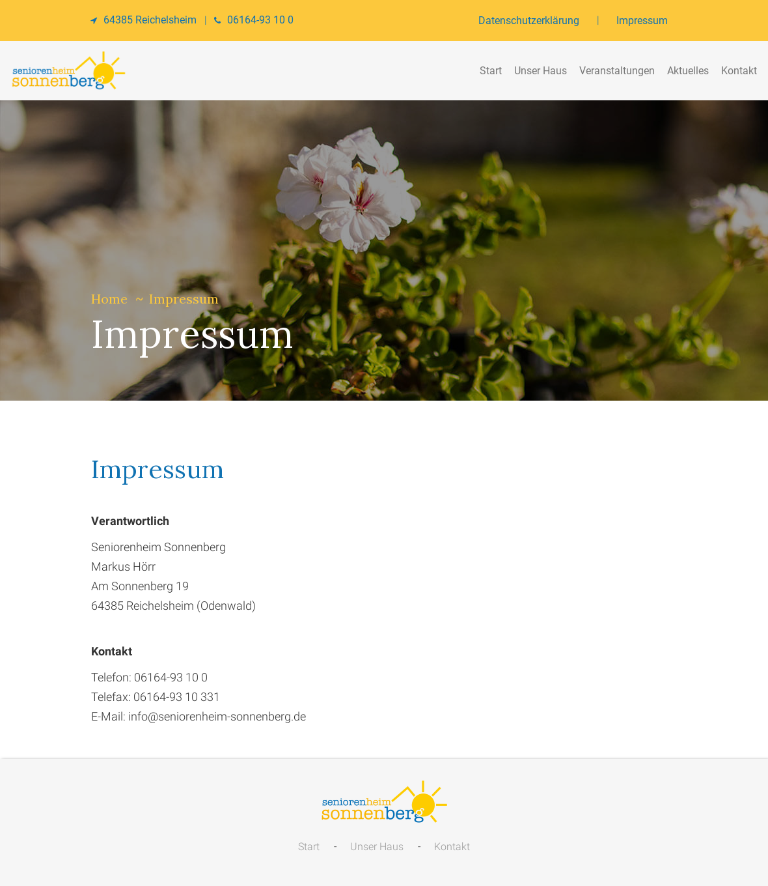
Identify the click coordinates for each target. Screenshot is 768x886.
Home (109, 299)
